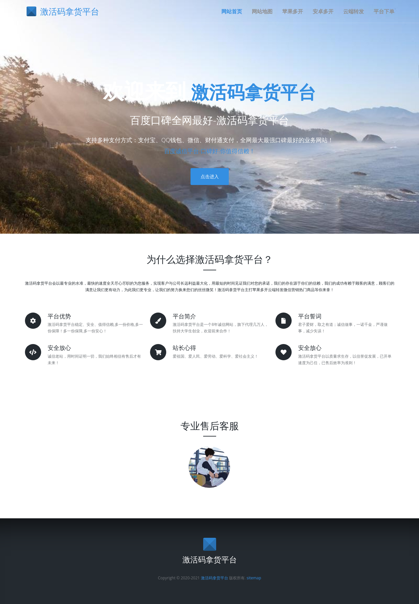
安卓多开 (323, 11)
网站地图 (262, 11)
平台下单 (384, 11)
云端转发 (353, 11)
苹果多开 (292, 11)
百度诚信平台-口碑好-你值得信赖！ (209, 151)
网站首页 (231, 11)
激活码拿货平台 (253, 91)
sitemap (254, 578)
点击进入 (210, 176)
